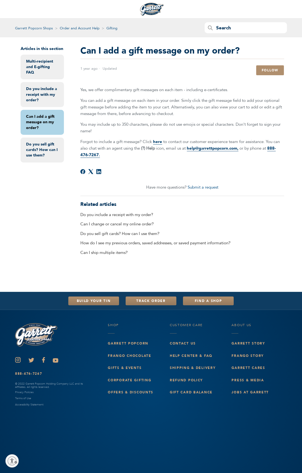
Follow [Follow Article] (270, 70)
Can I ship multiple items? (104, 252)
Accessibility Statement (29, 405)
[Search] (246, 27)
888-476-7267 (28, 373)
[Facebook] (82, 171)
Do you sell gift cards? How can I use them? (42, 150)
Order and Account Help (80, 28)
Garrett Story (248, 343)
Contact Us (183, 343)
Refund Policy (186, 380)
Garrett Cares (248, 368)
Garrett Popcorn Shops (34, 28)
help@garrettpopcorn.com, (212, 148)
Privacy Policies (24, 392)
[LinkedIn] (98, 171)
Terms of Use (23, 398)
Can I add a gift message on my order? (40, 122)
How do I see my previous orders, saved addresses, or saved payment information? (155, 243)
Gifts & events (125, 368)
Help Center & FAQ (191, 356)
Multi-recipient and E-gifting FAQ (39, 67)
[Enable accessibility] (12, 461)
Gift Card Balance (191, 392)
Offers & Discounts (130, 392)
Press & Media (248, 380)
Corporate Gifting (129, 380)
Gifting (111, 28)
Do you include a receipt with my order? (41, 94)
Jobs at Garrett (250, 392)
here (157, 141)
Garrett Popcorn (128, 343)
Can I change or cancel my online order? (117, 224)
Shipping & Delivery (193, 368)
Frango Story (248, 356)
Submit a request (203, 187)
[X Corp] (90, 171)
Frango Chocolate (129, 356)
